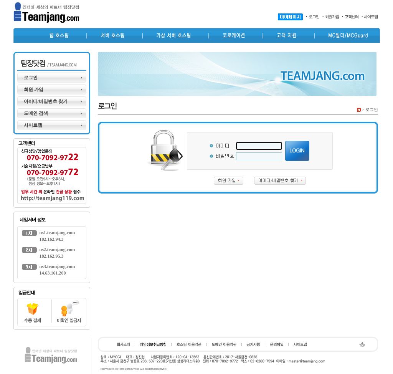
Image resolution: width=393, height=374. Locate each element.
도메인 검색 (36, 113)
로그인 (31, 77)
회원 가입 (33, 89)
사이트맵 (33, 125)
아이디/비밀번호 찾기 (46, 101)
